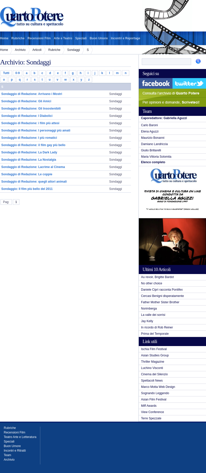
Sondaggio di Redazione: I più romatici (29, 138)
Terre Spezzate (151, 418)
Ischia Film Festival (154, 349)
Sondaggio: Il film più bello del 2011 (27, 189)
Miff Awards (149, 406)
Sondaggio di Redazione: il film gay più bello (33, 145)
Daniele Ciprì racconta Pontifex (162, 289)
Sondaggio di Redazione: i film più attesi (30, 123)
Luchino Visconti (152, 368)
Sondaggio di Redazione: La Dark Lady (29, 152)
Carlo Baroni (149, 125)
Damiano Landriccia (154, 144)
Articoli (37, 50)
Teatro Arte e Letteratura (20, 437)
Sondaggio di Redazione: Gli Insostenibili (31, 108)
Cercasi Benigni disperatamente (162, 296)
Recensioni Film (39, 38)
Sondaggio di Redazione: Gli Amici (26, 101)
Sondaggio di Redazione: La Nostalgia (28, 159)
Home (4, 38)
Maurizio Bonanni (152, 138)
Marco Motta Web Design (158, 387)
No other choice (151, 283)
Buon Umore (99, 38)
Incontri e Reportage (125, 38)
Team (7, 455)
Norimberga (149, 308)
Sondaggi (73, 50)
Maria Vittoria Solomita (156, 156)
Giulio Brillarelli (151, 150)
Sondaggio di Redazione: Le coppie (26, 174)
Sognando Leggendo (155, 393)
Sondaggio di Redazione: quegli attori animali (34, 181)
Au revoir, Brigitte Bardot (157, 277)
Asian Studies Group (155, 355)
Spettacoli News (152, 380)
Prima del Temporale (155, 333)
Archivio (20, 50)
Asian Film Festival (153, 399)
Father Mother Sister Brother (160, 302)
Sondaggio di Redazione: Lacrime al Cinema (33, 167)
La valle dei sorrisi (153, 315)
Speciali (81, 38)
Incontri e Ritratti (15, 450)
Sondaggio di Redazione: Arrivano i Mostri (31, 94)
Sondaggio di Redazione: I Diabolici (26, 116)
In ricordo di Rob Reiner (157, 327)
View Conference (152, 412)
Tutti (6, 73)
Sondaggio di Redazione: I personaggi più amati (35, 130)
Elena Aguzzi (149, 131)
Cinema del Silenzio (154, 374)
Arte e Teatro (63, 38)
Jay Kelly (147, 321)
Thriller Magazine (152, 361)
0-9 (17, 73)
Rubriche (17, 38)
